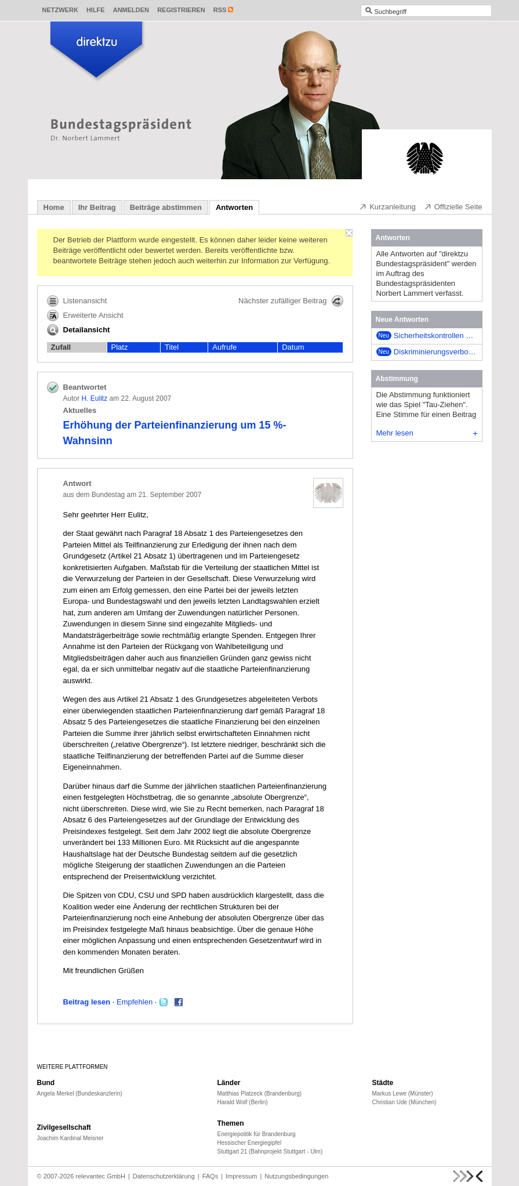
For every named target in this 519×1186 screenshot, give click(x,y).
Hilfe (95, 9)
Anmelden (131, 9)
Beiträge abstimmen (166, 207)
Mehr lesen (426, 433)
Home (53, 207)
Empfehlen (135, 1002)
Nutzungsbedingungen (296, 1176)
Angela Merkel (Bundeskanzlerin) (79, 1093)
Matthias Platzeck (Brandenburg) (259, 1093)
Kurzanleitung (387, 206)
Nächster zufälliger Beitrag (290, 301)
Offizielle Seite (453, 206)
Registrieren (181, 9)
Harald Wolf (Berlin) (242, 1102)
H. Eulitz (95, 398)
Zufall (61, 347)
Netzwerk (60, 9)
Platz (119, 347)
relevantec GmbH (100, 1176)
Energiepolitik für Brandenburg (256, 1134)
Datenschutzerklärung (164, 1176)
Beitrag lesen (87, 1002)
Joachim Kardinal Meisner (70, 1138)
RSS (220, 9)
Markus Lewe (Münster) (402, 1093)
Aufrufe (224, 347)
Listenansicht (77, 301)
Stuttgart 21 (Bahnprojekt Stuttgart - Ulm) (270, 1151)
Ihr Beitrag (97, 207)
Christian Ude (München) (404, 1102)
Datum (293, 347)
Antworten (234, 207)
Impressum (241, 1176)
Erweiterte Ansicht (85, 315)
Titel (172, 347)
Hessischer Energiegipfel (249, 1143)
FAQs (210, 1176)
